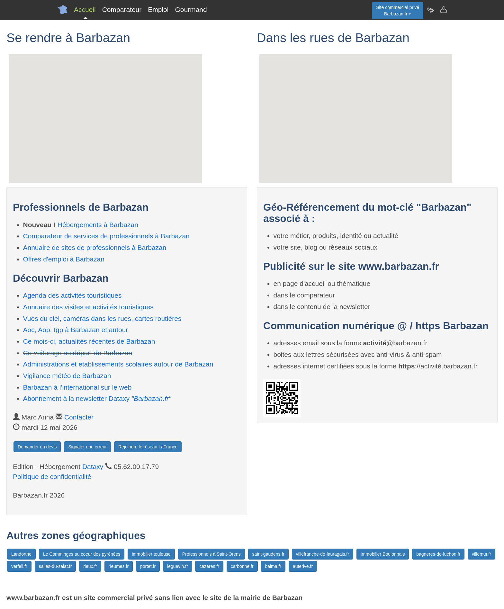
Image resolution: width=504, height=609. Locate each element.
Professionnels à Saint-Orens (211, 554)
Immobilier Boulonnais (383, 554)
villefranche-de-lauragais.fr (322, 554)
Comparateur (122, 9)
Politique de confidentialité (52, 476)
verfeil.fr (19, 566)
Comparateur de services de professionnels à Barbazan (106, 236)
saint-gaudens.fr (268, 554)
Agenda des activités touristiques (72, 295)
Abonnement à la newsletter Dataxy (97, 398)
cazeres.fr (209, 566)
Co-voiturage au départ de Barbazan (77, 353)
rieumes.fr (119, 566)
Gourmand (191, 9)
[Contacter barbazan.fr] (443, 9)
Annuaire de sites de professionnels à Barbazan (94, 247)
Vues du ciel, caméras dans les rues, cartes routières (102, 318)
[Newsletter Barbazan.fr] (430, 9)
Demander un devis (37, 446)
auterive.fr (303, 566)
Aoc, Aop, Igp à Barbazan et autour (75, 329)
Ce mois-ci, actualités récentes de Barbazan (89, 341)
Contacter (79, 417)
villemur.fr (481, 554)
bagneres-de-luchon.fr (438, 554)
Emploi (158, 9)
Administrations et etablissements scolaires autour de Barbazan (118, 364)
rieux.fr (90, 566)
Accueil (85, 9)
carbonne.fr (242, 566)
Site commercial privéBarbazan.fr (397, 10)
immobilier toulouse (151, 554)
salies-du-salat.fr (55, 566)
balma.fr (273, 566)
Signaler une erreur (87, 446)
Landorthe (21, 554)
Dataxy (92, 466)
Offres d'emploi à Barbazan (63, 259)
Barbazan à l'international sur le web (77, 387)
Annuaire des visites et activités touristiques (88, 307)
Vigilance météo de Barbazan (67, 375)
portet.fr (148, 566)
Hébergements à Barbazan (98, 224)
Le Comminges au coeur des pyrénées (81, 554)
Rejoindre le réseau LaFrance (147, 446)
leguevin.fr (177, 566)
